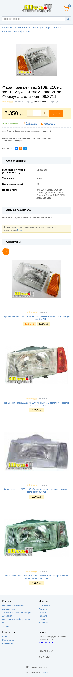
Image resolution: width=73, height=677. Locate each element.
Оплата (42, 612)
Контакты (43, 623)
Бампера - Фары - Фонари (47, 27)
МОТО (5, 623)
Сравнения (7, 643)
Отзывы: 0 (18, 102)
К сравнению (49, 123)
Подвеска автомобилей (13, 606)
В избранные (31, 123)
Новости (43, 616)
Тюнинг (5, 626)
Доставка (43, 609)
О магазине (44, 606)
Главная (7, 27)
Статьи (42, 619)
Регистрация (8, 640)
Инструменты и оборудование (16, 619)
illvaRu (45, 672)
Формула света (40, 102)
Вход (19, 230)
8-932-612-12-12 (46, 643)
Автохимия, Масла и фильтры (16, 612)
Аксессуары (8, 616)
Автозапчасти (22, 27)
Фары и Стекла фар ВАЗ (16, 31)
